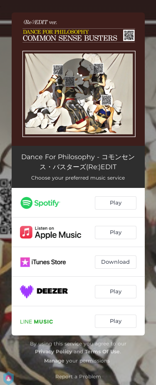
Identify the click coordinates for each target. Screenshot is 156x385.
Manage (54, 361)
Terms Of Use (102, 351)
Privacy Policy (53, 351)
